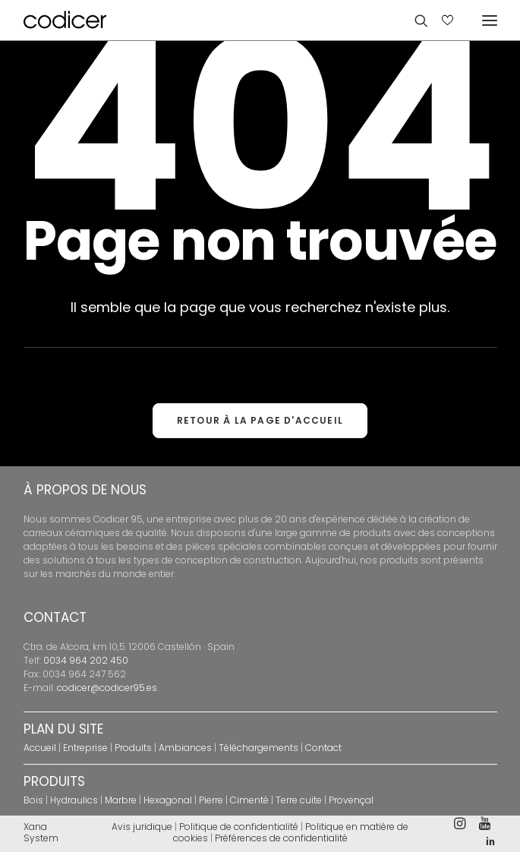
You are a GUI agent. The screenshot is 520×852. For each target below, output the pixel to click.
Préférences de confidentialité (281, 837)
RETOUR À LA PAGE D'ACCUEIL (260, 420)
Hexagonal (167, 800)
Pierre (211, 800)
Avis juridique (142, 826)
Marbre (121, 800)
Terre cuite (299, 800)
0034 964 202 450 (85, 660)
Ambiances (185, 747)
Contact (323, 747)
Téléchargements (258, 747)
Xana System (41, 832)
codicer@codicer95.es (107, 687)
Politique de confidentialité (238, 826)
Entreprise (85, 747)
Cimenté (249, 800)
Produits (133, 747)
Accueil (40, 747)
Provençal (351, 800)
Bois (33, 800)
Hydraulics (74, 800)
